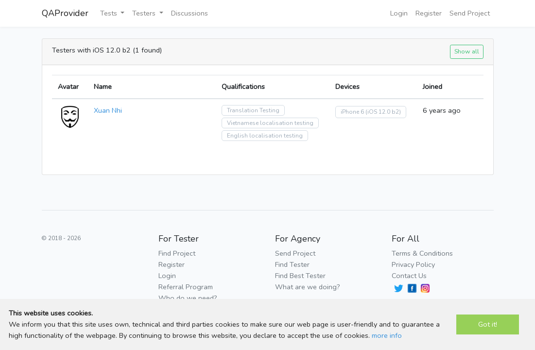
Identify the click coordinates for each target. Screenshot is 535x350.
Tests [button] (109, 13)
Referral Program (185, 287)
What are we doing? (307, 287)
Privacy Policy (413, 264)
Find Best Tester (300, 275)
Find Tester (292, 264)
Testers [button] (144, 13)
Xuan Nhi (108, 110)
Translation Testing (253, 110)
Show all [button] (466, 51)
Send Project (469, 13)
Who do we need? (187, 298)
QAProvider (65, 13)
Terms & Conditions (422, 253)
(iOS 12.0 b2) (383, 112)
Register (428, 13)
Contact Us (409, 275)
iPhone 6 (352, 112)
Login (399, 13)
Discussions (189, 13)
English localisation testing (265, 136)
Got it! (487, 324)
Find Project (176, 253)
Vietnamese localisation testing (270, 123)
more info (387, 335)
